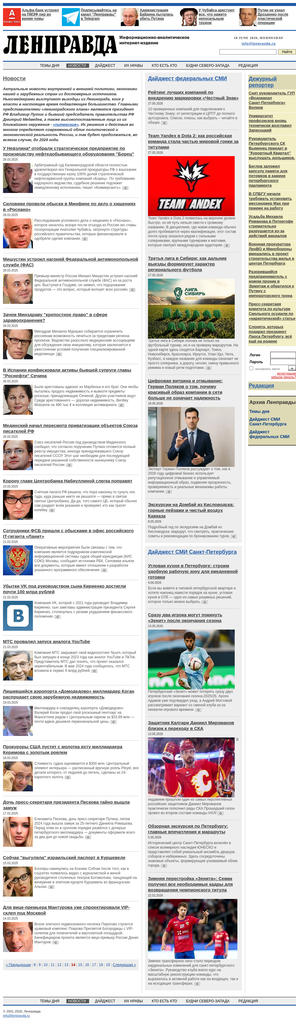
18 (101, 965)
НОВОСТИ (77, 66)
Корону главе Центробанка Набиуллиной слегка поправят (67, 480)
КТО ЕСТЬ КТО (165, 66)
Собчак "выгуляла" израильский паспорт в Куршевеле (64, 857)
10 (46, 965)
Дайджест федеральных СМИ (187, 79)
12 (59, 965)
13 (66, 965)
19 (108, 965)
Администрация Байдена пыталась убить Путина (156, 14)
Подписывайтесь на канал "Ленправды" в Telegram (99, 14)
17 (94, 965)
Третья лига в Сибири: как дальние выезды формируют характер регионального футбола (187, 264)
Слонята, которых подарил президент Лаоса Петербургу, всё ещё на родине (270, 334)
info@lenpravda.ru (259, 43)
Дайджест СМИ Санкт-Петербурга (192, 552)
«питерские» (66, 124)
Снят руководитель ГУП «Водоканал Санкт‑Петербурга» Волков (272, 100)
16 (87, 965)
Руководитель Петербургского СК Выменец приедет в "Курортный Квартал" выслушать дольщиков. (272, 148)
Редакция (261, 386)
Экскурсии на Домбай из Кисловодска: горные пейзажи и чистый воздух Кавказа (191, 510)
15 (80, 965)
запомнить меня (267, 369)
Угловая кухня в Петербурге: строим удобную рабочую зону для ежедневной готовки (193, 571)
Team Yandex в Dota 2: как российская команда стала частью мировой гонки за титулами (193, 141)
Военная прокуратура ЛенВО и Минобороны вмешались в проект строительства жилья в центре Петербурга (271, 253)
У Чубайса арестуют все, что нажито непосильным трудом (217, 16)
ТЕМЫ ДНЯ (50, 66)
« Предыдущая (18, 965)
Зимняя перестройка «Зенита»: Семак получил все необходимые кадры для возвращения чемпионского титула (190, 884)
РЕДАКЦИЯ (249, 66)
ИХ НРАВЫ (134, 66)
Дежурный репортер (263, 82)
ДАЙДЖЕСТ (105, 66)
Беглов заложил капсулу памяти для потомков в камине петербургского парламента (268, 176)
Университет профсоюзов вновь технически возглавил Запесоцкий (270, 123)
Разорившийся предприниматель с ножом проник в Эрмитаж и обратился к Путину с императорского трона (271, 283)
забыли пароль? (283, 377)
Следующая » (124, 965)
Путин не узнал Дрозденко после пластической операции (273, 16)
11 (52, 965)
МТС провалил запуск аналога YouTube (46, 641)
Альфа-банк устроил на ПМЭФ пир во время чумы (40, 14)
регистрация (286, 373)
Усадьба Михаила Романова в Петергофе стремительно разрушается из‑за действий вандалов (271, 226)
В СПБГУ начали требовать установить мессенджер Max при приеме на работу (270, 200)
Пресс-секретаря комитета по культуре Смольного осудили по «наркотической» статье (272, 311)
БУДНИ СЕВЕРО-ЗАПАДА (208, 66)
